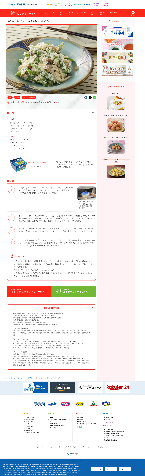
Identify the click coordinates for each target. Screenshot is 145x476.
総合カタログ (108, 419)
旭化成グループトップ (104, 447)
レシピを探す (81, 417)
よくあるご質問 (108, 429)
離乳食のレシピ (81, 421)
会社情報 (87, 4)
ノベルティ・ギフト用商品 (33, 433)
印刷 (93, 112)
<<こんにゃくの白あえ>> (50, 270)
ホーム (6, 378)
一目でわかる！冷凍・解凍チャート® (60, 420)
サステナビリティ (109, 422)
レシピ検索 (28, 378)
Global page (74, 453)
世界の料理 (80, 419)
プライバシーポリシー (71, 447)
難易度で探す (102, 13)
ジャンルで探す (82, 13)
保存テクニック (53, 413)
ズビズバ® (28, 428)
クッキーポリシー (88, 447)
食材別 (52, 417)
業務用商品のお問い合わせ (111, 433)
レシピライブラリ (16, 378)
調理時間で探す (113, 13)
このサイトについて (54, 447)
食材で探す (62, 13)
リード (27, 424)
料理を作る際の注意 (51, 308)
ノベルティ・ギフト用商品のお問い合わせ (114, 437)
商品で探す (93, 13)
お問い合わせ (107, 425)
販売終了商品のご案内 (110, 440)
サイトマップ (39, 447)
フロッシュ (29, 426)
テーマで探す (72, 13)
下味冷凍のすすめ (55, 423)
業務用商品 (28, 430)
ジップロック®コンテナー (38, 166)
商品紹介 (50, 4)
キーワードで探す (51, 13)
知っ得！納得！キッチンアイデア (86, 424)
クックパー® (29, 421)
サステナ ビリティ (96, 4)
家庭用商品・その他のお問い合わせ (114, 431)
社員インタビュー (109, 417)
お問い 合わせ (105, 4)
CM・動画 (77, 4)
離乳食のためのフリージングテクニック (58, 426)
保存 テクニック (59, 4)
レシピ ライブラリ (68, 4)
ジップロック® (29, 419)
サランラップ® (29, 417)
